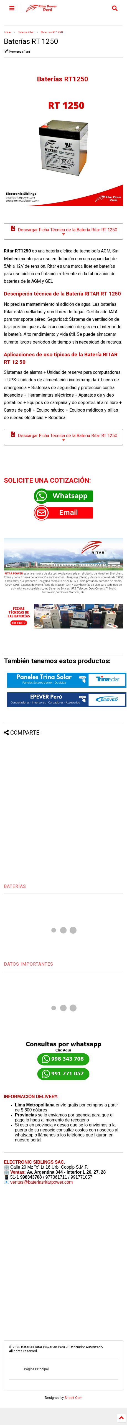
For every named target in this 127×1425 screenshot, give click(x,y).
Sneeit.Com (73, 1398)
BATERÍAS (15, 886)
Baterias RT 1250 (52, 32)
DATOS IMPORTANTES (28, 964)
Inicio (7, 32)
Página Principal (36, 1369)
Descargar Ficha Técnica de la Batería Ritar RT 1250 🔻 (63, 231)
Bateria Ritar (26, 32)
